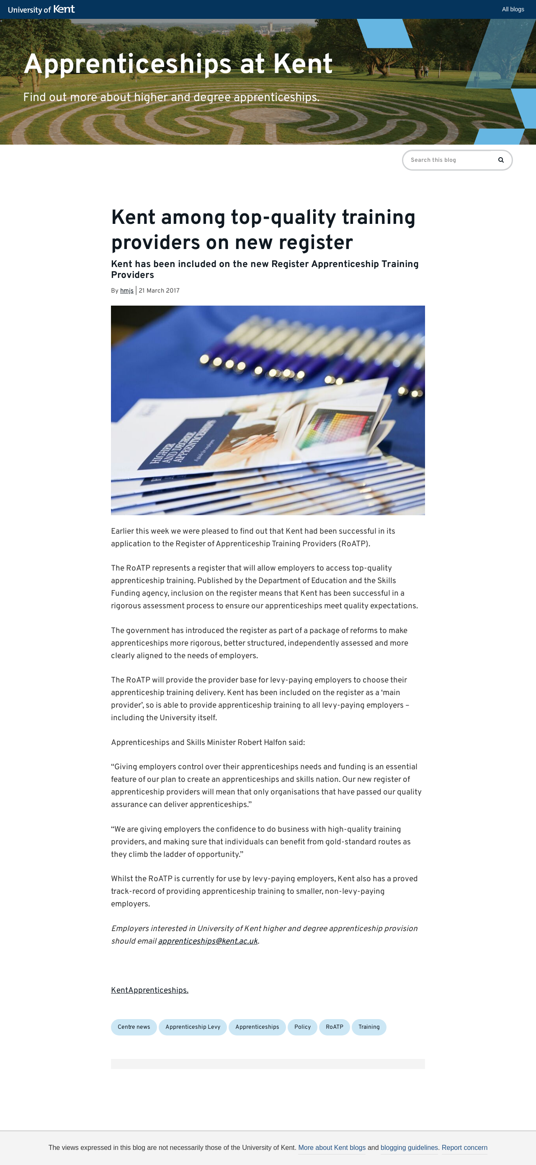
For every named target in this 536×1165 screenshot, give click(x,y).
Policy (302, 1027)
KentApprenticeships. (149, 991)
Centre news (134, 1027)
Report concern (464, 1147)
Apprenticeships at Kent (178, 64)
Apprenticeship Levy (192, 1027)
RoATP (334, 1027)
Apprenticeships (257, 1027)
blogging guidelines (409, 1147)
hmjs (127, 291)
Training (369, 1027)
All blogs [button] (513, 9)
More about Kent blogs (332, 1147)
